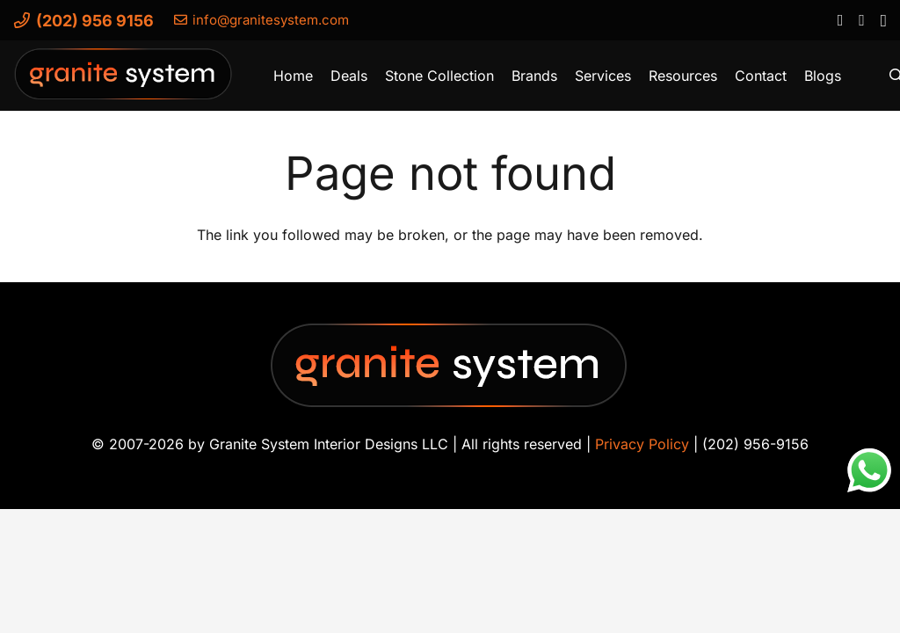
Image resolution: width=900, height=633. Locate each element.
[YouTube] (861, 19)
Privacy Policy (642, 444)
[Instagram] (883, 20)
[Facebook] (840, 19)
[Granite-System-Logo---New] (124, 80)
